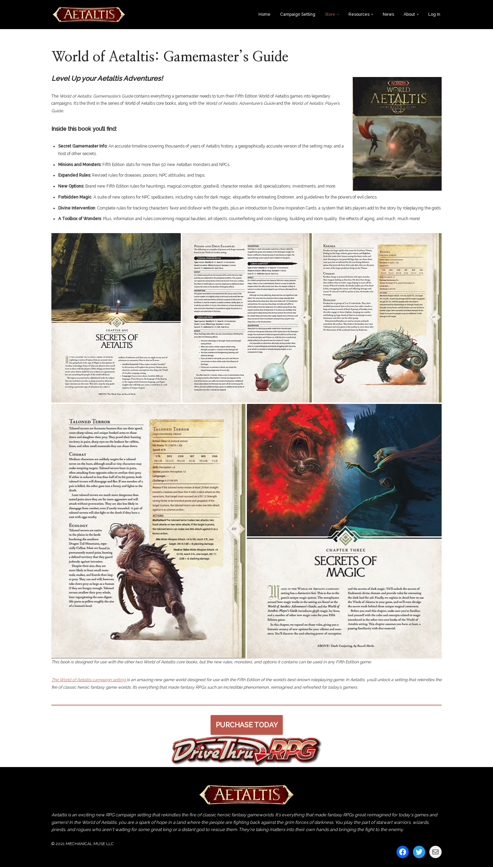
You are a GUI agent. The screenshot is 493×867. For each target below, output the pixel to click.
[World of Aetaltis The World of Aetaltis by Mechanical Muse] (89, 14)
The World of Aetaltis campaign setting (88, 679)
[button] (338, 14)
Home (264, 14)
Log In (434, 14)
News (388, 14)
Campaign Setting (297, 14)
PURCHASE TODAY (247, 724)
